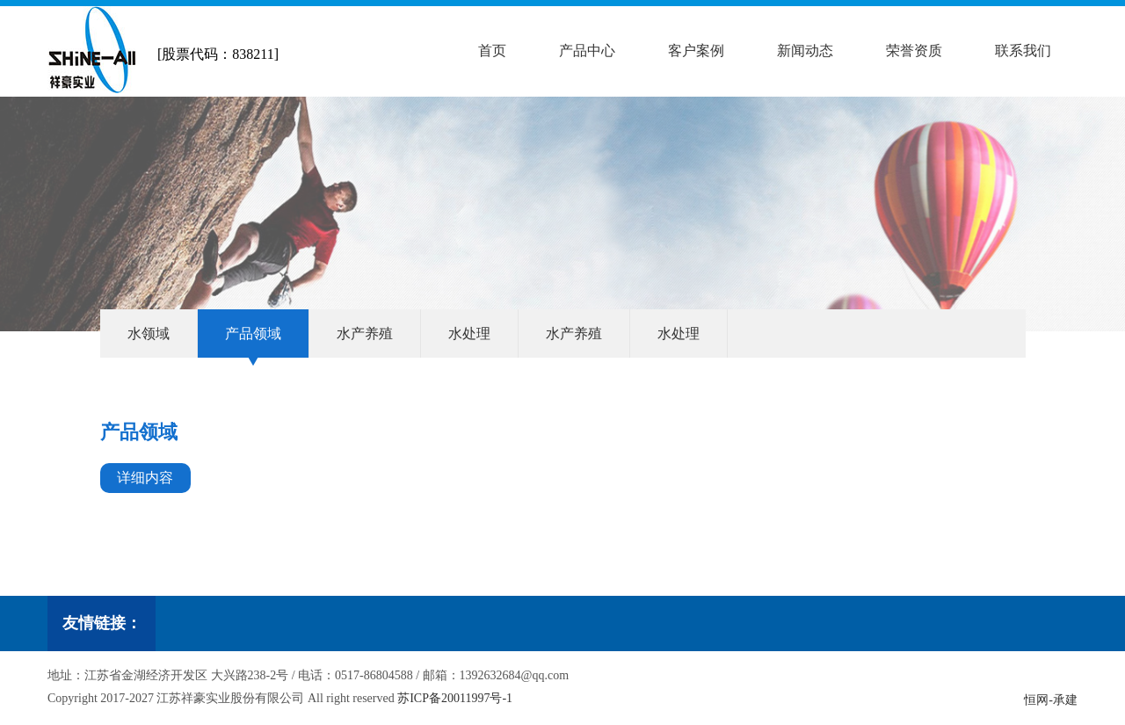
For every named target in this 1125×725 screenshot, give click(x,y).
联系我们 (1023, 50)
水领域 (148, 333)
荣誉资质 (914, 50)
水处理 (469, 333)
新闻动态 (805, 50)
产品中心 (587, 50)
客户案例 (696, 50)
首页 (492, 50)
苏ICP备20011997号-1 (454, 698)
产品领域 (253, 333)
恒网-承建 (1051, 700)
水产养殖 (365, 333)
